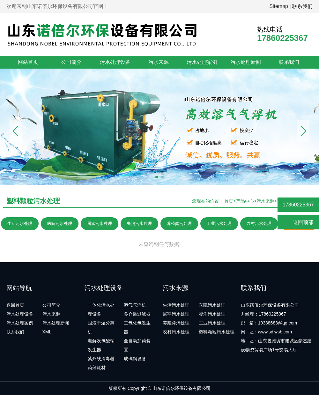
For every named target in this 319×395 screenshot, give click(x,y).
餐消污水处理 (139, 223)
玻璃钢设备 (135, 358)
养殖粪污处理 (179, 223)
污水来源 (158, 62)
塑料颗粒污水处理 (216, 331)
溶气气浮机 (135, 305)
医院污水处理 (59, 223)
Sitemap (278, 6)
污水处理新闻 (245, 62)
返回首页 (15, 305)
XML (47, 331)
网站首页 (28, 62)
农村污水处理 (259, 223)
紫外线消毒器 (101, 358)
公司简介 (71, 62)
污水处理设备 (115, 62)
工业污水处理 (219, 223)
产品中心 (245, 201)
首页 (228, 201)
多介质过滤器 (137, 314)
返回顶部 (298, 223)
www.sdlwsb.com (275, 331)
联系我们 (302, 6)
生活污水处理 (19, 223)
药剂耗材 (97, 367)
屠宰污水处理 (99, 223)
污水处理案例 (202, 62)
